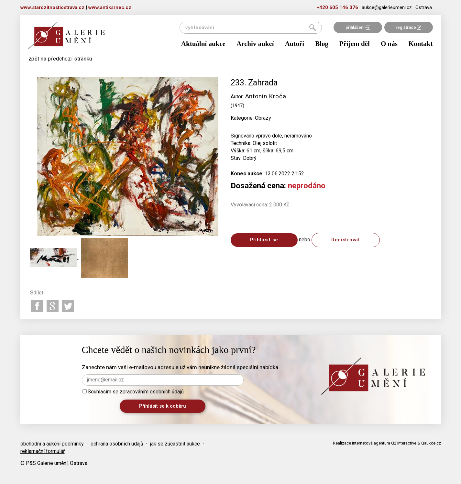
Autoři (294, 44)
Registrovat (345, 240)
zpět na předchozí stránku (60, 59)
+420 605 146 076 (337, 7)
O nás (389, 44)
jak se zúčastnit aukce (175, 444)
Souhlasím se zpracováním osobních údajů (133, 392)
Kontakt (421, 44)
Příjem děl (354, 44)
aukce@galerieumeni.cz (387, 7)
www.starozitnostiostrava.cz (52, 7)
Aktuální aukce (203, 44)
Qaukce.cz (431, 443)
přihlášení (358, 27)
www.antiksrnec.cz (109, 7)
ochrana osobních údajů (117, 444)
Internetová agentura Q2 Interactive (384, 443)
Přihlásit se (264, 240)
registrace (408, 27)
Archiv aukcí (255, 44)
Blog (321, 44)
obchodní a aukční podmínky (52, 444)
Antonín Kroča (265, 96)
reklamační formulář (42, 451)
